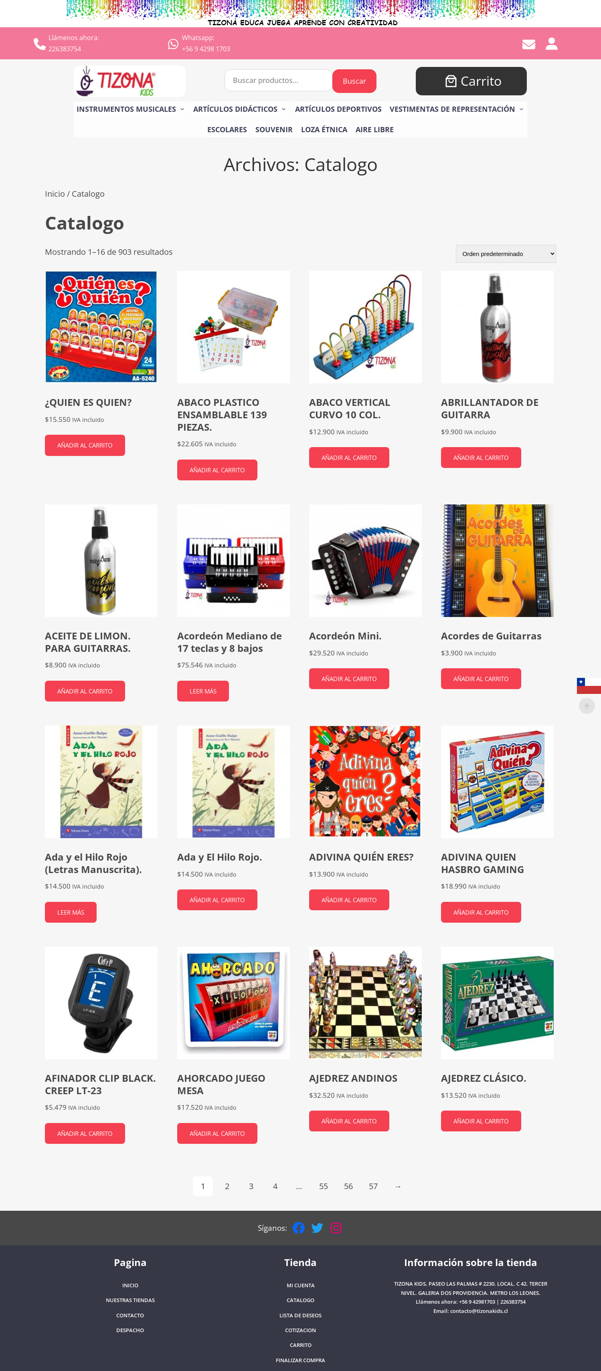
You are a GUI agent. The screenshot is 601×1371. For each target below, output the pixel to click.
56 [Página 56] (348, 1186)
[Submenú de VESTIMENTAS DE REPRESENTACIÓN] (521, 109)
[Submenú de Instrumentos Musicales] (182, 109)
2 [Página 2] (227, 1186)
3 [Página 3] (251, 1186)
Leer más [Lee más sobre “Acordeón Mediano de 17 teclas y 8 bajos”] (203, 691)
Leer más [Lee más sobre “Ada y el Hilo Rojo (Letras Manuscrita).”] (70, 912)
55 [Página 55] (323, 1186)
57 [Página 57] (373, 1186)
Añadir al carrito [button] (85, 445)
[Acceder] (551, 43)
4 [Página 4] (275, 1186)
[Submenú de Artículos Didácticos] (283, 109)
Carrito (481, 80)
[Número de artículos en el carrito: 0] (451, 81)
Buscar (354, 81)
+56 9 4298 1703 (206, 48)
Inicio (55, 193)
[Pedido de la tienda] (506, 254)
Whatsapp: (198, 37)
